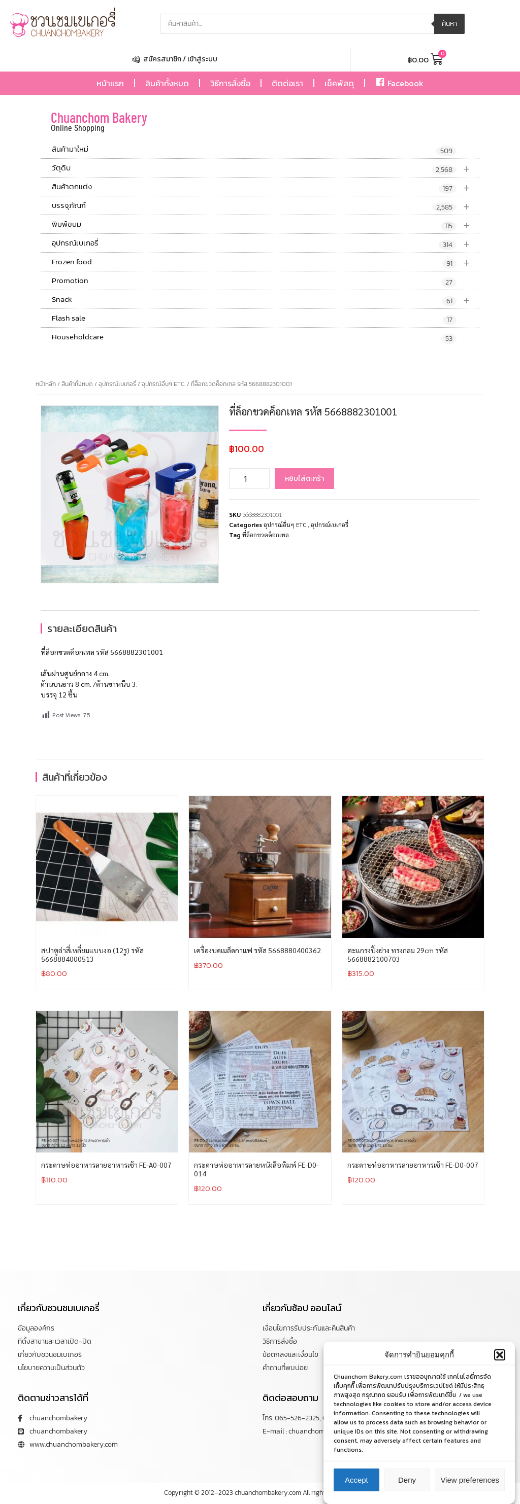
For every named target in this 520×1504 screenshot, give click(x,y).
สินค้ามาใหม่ (254, 149)
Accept (356, 1487)
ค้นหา (449, 23)
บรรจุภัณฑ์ (265, 205)
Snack (265, 299)
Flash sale (254, 318)
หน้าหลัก (46, 384)
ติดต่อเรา (287, 83)
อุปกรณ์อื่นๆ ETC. (163, 384)
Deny (407, 1487)
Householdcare (254, 337)
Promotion (254, 281)
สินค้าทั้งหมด (167, 83)
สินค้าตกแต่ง (265, 187)
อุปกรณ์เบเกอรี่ (265, 243)
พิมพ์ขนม (265, 224)
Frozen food (265, 262)
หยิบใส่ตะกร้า (304, 478)
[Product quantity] (249, 478)
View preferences (469, 1487)
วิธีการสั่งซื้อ (230, 83)
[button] (500, 1362)
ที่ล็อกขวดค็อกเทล (265, 535)
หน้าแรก (110, 83)
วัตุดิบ (265, 168)
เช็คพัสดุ (339, 83)
